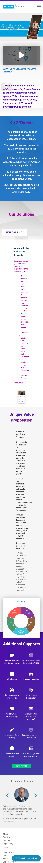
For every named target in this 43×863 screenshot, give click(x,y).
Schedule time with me (26, 858)
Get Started (21, 766)
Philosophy (8, 843)
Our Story (7, 837)
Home (5, 858)
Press (5, 847)
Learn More (18, 382)
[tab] (14, 232)
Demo (5, 855)
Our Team (7, 840)
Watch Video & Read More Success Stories (19, 70)
